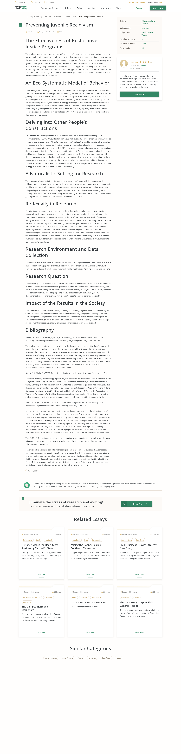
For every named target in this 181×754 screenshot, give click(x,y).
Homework (92, 658)
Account (139, 8)
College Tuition (105, 658)
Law (153, 21)
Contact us (50, 2)
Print (60, 32)
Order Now (158, 8)
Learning (66, 17)
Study (74, 17)
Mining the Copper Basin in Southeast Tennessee (86, 546)
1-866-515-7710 (23, 2)
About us (91, 8)
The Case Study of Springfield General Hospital (136, 604)
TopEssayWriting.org (34, 17)
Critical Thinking (67, 658)
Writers (80, 8)
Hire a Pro (137, 504)
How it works (105, 8)
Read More (41, 575)
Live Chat (37, 2)
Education (57, 17)
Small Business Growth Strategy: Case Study (138, 546)
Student (118, 658)
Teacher (80, 658)
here (160, 2)
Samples (47, 17)
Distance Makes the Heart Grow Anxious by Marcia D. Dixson (40, 546)
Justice (150, 32)
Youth (144, 35)
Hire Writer (139, 94)
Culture (145, 23)
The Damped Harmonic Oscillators (35, 608)
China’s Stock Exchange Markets (89, 602)
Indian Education (51, 658)
